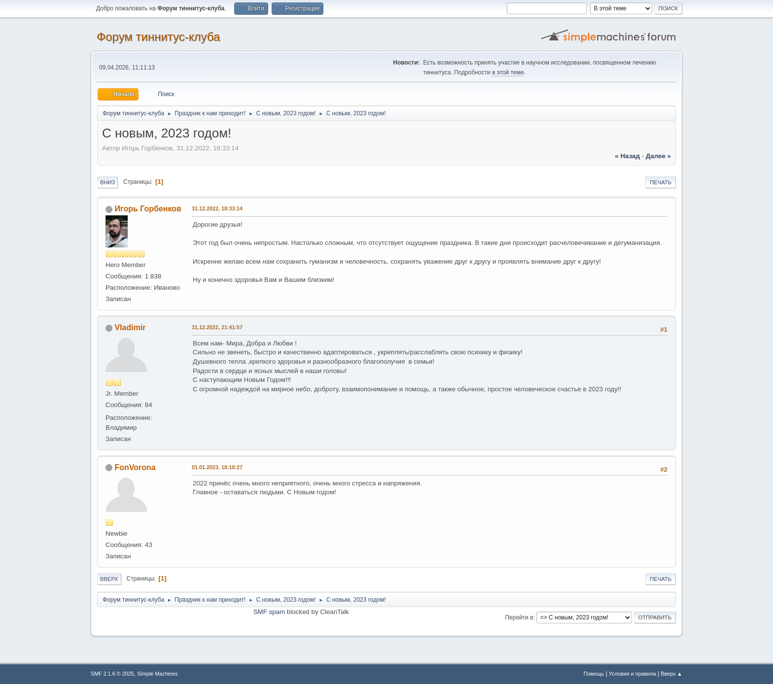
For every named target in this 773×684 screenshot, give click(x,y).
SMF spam (269, 612)
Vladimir (129, 327)
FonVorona (134, 467)
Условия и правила (632, 674)
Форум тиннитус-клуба (158, 36)
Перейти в (519, 617)
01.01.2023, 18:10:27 (217, 467)
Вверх (109, 579)
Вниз (107, 182)
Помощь (594, 674)
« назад (627, 156)
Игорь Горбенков (147, 209)
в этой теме (508, 72)
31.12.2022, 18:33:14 (217, 208)
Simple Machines (157, 674)
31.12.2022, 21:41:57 (217, 327)
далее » (658, 156)
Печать (660, 182)
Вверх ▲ (671, 674)
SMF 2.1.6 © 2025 (112, 674)
